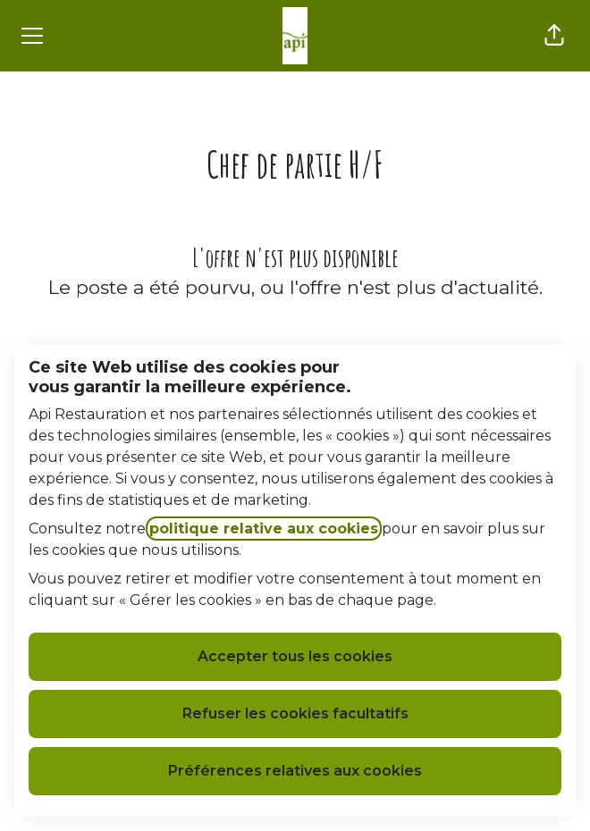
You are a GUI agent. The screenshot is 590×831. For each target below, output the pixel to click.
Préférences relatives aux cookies (295, 770)
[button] (554, 36)
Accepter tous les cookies (295, 656)
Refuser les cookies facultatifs (295, 713)
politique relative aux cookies (263, 528)
